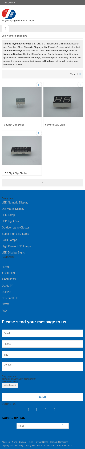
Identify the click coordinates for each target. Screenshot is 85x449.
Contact (22, 442)
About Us (8, 273)
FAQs (30, 442)
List (77, 74)
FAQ (4, 310)
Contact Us (10, 298)
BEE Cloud (67, 445)
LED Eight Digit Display (15, 173)
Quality (7, 285)
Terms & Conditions (59, 442)
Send (42, 397)
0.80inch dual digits (55, 124)
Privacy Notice (41, 442)
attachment (9, 385)
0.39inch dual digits (14, 124)
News (5, 304)
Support (8, 292)
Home (6, 267)
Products (9, 279)
